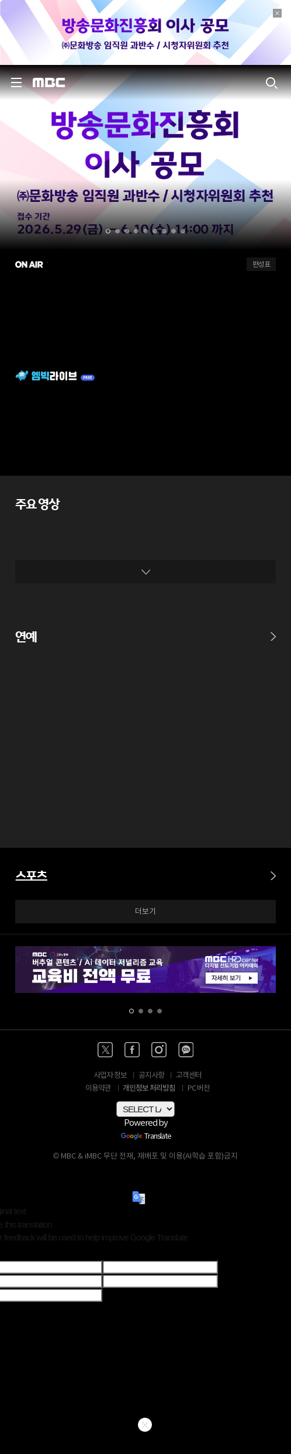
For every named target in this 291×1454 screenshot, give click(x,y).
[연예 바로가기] (273, 631)
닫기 (145, 1425)
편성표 (261, 265)
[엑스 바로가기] (105, 1049)
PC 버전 (199, 1088)
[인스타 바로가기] (159, 1049)
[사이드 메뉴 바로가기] (16, 82)
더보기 (145, 912)
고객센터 (189, 1076)
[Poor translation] (29, 1252)
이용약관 (98, 1088)
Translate (146, 1137)
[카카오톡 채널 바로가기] (185, 1049)
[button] (108, 231)
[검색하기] (271, 82)
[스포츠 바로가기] (273, 870)
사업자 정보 (110, 1076)
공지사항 (151, 1076)
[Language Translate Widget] (145, 1109)
